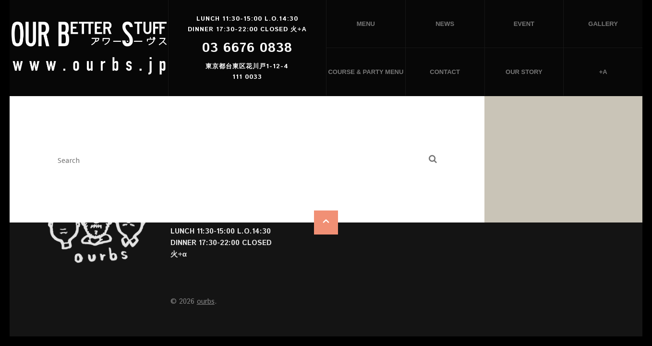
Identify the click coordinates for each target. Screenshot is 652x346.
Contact (445, 71)
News (444, 23)
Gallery (603, 23)
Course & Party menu (365, 71)
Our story (524, 71)
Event (524, 23)
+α (603, 71)
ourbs (206, 302)
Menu (366, 23)
